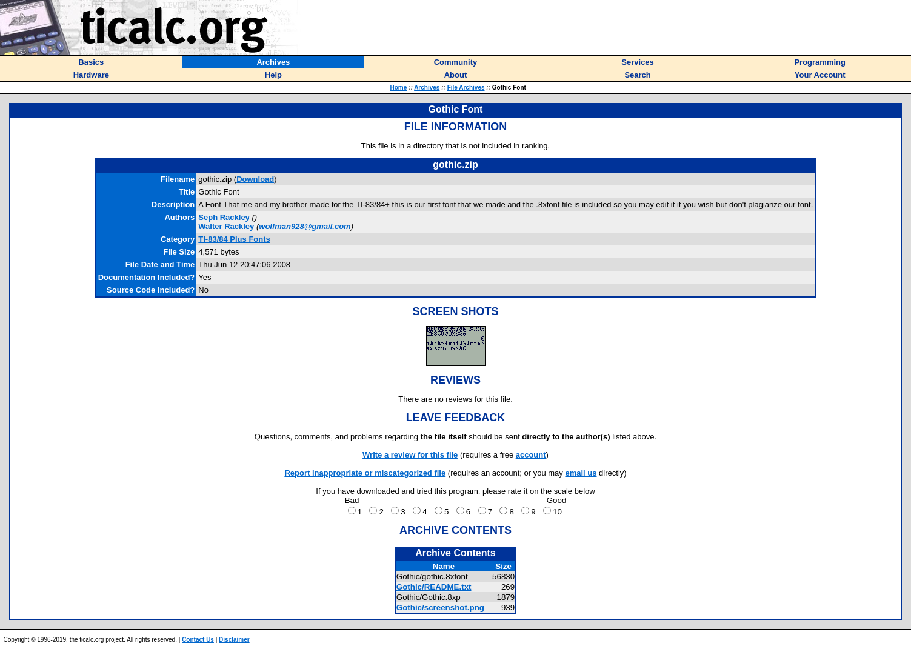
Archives (426, 87)
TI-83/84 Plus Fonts (234, 239)
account (531, 454)
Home (398, 87)
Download (255, 179)
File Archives (466, 87)
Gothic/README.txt (434, 586)
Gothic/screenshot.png (440, 607)
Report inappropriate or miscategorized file (364, 473)
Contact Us (198, 639)
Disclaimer (234, 639)
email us (580, 473)
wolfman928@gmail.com (304, 226)
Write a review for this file (410, 454)
